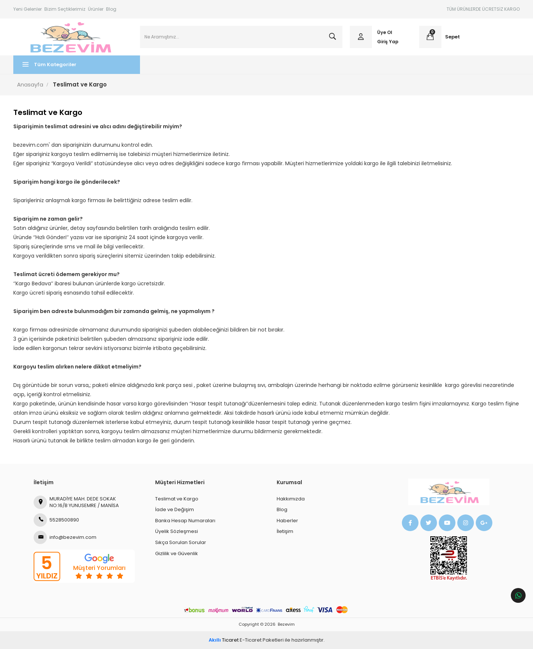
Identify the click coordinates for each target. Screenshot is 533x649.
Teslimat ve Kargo (176, 498)
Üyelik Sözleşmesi (176, 531)
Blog (111, 9)
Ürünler (95, 9)
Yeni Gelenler (27, 9)
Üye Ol (384, 32)
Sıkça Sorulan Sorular (180, 542)
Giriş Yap (388, 41)
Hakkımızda (291, 498)
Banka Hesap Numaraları (185, 520)
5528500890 (56, 520)
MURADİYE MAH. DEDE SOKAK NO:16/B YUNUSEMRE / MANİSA (76, 502)
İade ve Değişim (174, 509)
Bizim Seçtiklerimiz (64, 9)
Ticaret (224, 639)
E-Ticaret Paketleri (262, 639)
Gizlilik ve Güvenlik (176, 553)
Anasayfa (30, 84)
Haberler (287, 520)
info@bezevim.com (65, 537)
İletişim (285, 531)
